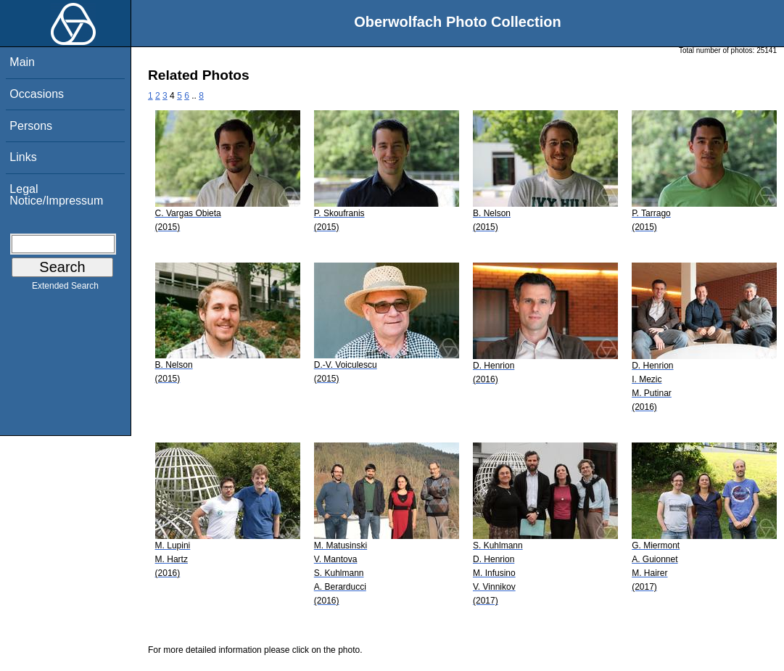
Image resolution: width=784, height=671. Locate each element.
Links (22, 157)
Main (22, 62)
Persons (30, 126)
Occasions (36, 94)
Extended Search (65, 288)
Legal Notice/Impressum (56, 195)
